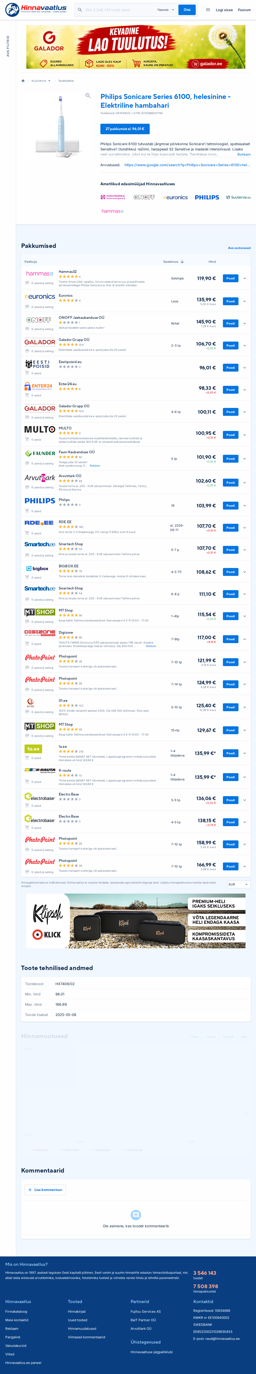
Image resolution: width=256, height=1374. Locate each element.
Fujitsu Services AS (146, 1311)
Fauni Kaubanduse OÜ (77, 452)
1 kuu (194, 1037)
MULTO (65, 428)
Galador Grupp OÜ (74, 340)
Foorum (244, 10)
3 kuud (210, 1037)
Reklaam (11, 1328)
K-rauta (65, 770)
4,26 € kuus (208, 687)
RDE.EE (65, 522)
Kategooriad (206, 10)
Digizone (66, 632)
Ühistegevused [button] (146, 1341)
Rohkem (244, 154)
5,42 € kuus (208, 847)
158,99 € (206, 842)
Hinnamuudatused (82, 1328)
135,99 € (206, 299)
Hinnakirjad (76, 1311)
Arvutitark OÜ (70, 476)
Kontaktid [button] (203, 1301)
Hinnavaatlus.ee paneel (23, 1363)
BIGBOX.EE (68, 566)
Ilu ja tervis (39, 80)
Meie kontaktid (16, 1320)
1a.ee (63, 746)
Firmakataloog (16, 1311)
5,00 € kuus (208, 304)
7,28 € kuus (208, 326)
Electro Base (69, 794)
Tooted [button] (75, 1301)
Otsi (80, 9)
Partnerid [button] (140, 1301)
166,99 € (206, 865)
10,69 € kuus (207, 710)
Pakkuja (31, 261)
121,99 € (207, 660)
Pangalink (12, 1337)
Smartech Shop (71, 544)
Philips (64, 500)
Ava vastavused (239, 248)
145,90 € (206, 322)
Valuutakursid (15, 1346)
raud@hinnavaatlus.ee (222, 1339)
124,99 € (206, 682)
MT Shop (66, 610)
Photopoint (68, 656)
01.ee (63, 700)
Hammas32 (68, 272)
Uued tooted (77, 1320)
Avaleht (23, 80)
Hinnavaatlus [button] (18, 1301)
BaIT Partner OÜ (143, 1320)
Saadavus (174, 261)
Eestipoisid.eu (70, 362)
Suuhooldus (66, 80)
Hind (212, 261)
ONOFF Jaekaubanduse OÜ (81, 318)
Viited (9, 1354)
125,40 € (206, 705)
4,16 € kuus (208, 665)
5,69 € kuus (208, 869)
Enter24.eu (68, 384)
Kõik (244, 1037)
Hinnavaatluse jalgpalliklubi (152, 1352)
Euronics (66, 295)
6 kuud (228, 1037)
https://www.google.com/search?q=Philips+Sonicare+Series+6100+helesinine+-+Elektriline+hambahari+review (187, 165)
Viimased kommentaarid (86, 1337)
